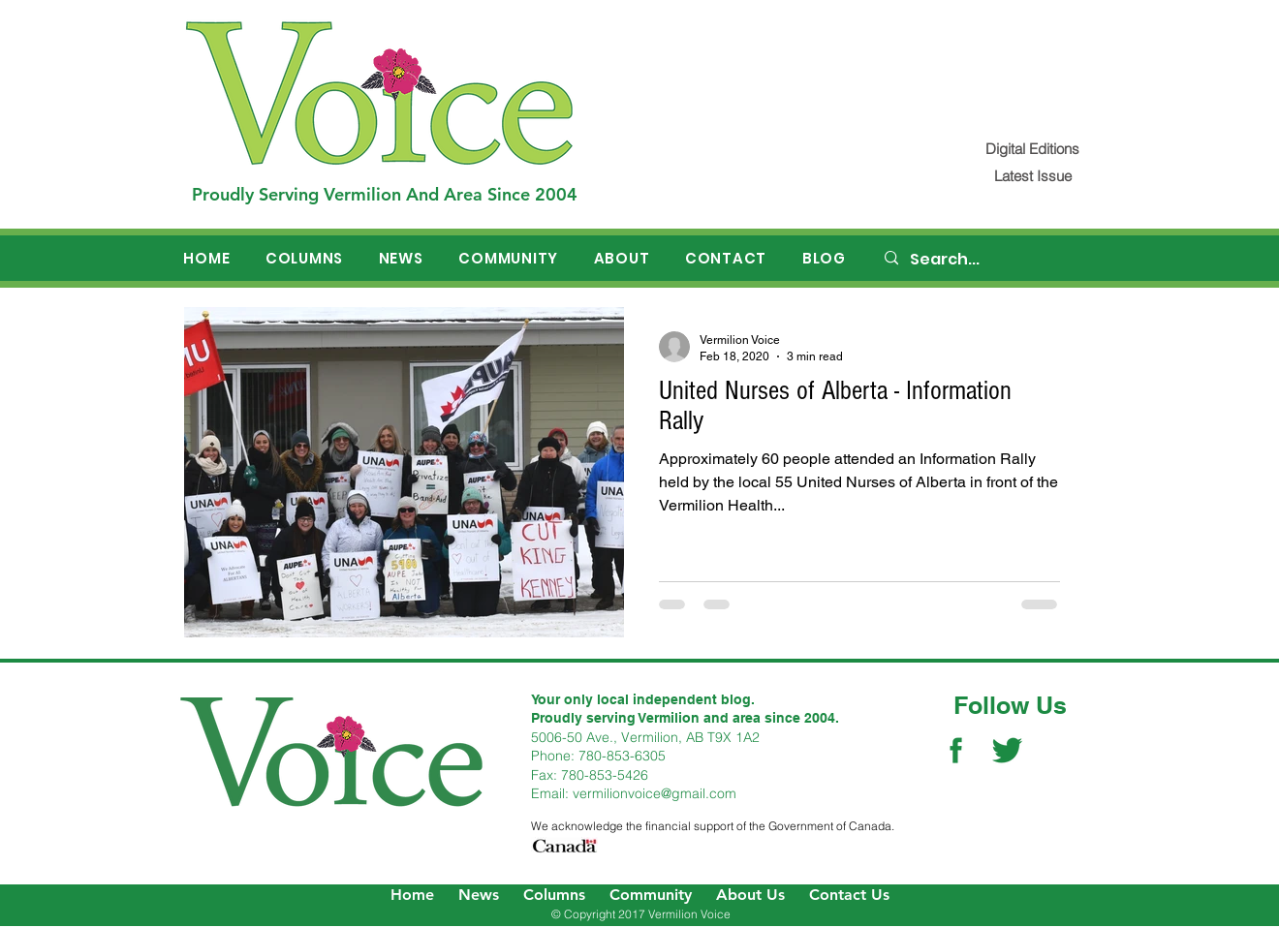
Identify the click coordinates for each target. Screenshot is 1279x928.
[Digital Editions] (1032, 149)
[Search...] (989, 259)
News (478, 894)
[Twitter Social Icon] (1007, 750)
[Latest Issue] (1032, 176)
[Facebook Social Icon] (956, 750)
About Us (750, 894)
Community (650, 894)
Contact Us (849, 894)
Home (412, 894)
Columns (554, 894)
